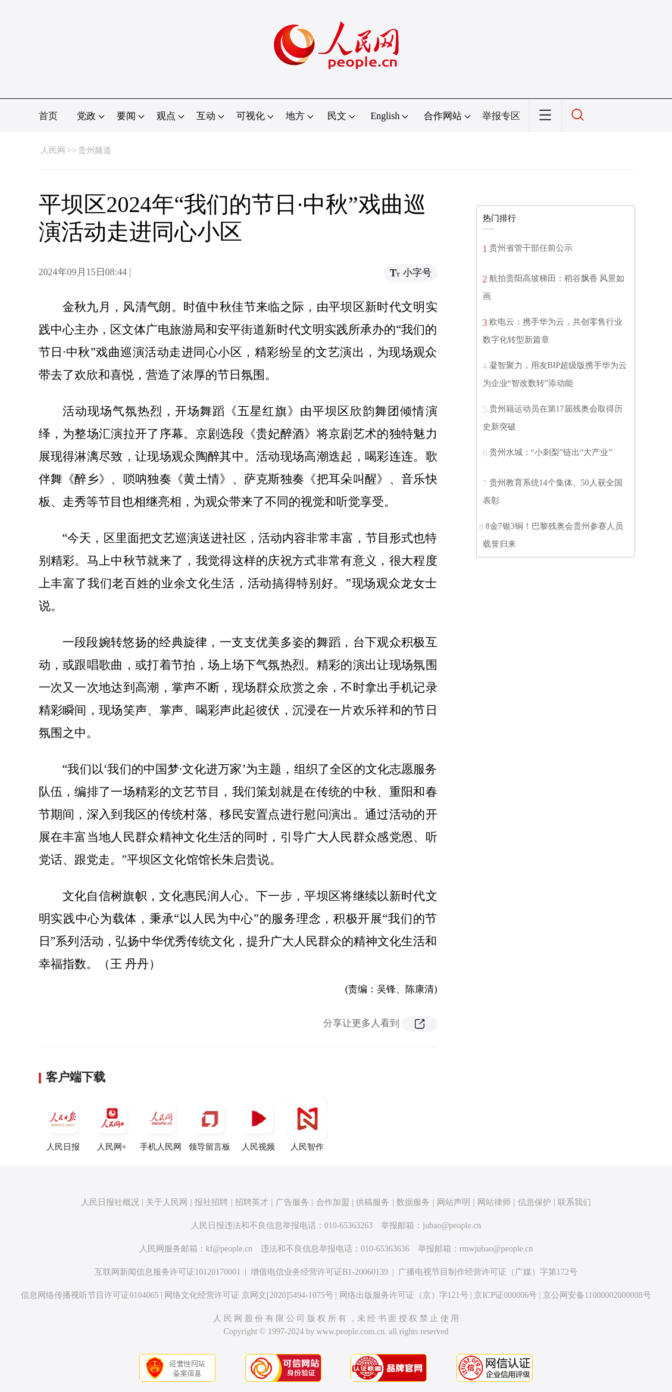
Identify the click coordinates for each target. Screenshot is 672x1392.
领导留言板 (209, 1124)
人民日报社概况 (110, 1202)
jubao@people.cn (452, 1225)
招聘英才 (251, 1202)
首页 (48, 116)
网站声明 (453, 1202)
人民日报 (63, 1124)
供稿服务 (372, 1202)
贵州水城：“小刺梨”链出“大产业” (550, 452)
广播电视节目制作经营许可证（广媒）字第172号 (487, 1272)
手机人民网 (161, 1124)
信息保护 (534, 1202)
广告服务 (292, 1202)
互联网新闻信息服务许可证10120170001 (167, 1272)
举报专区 (501, 116)
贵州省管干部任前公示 (531, 248)
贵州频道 (94, 150)
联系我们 (574, 1202)
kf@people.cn (229, 1248)
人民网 (52, 150)
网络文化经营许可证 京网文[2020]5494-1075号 (248, 1295)
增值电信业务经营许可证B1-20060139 (319, 1272)
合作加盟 (332, 1202)
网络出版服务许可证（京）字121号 (403, 1295)
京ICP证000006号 (505, 1295)
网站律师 (494, 1202)
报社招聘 (211, 1202)
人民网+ (112, 1124)
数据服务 (413, 1202)
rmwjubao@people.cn (496, 1248)
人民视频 (258, 1124)
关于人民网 (166, 1202)
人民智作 (307, 1124)
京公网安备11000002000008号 (597, 1295)
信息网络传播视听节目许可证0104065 (89, 1295)
